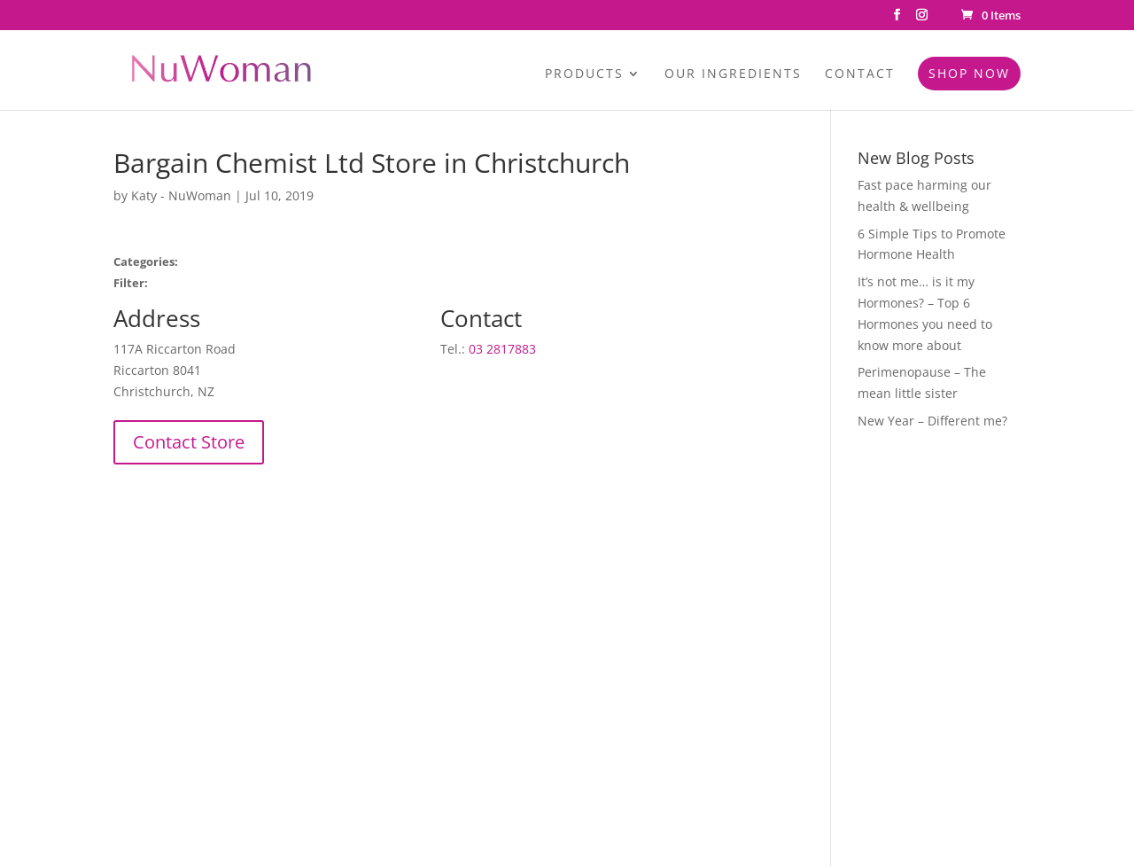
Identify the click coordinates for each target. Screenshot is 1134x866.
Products (584, 74)
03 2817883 (502, 348)
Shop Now (969, 73)
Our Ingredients (733, 74)
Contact (860, 74)
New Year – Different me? (932, 420)
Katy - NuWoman (181, 195)
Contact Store (189, 442)
